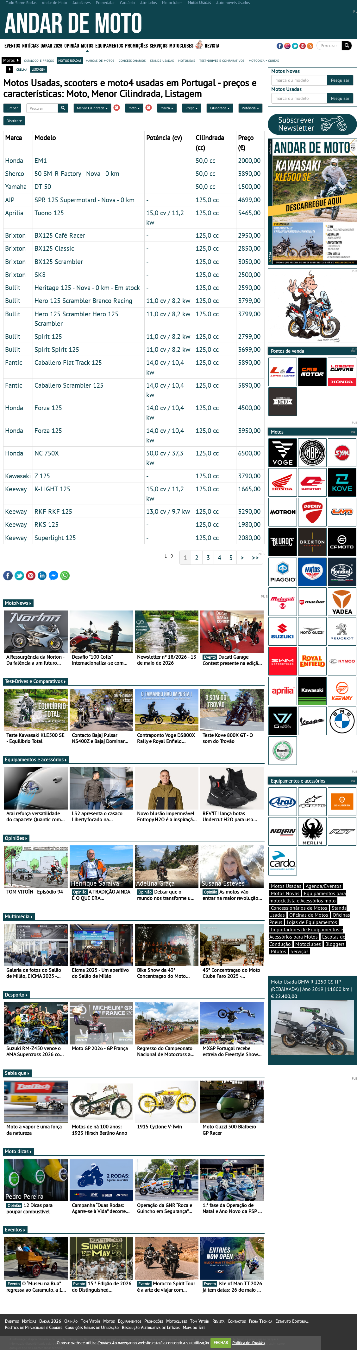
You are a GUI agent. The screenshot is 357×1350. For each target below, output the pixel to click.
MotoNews (18, 603)
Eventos (12, 45)
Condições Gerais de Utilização (92, 1327)
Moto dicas (18, 1151)
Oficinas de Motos (308, 915)
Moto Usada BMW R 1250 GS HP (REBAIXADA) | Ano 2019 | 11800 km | (312, 1017)
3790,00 (249, 475)
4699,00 (249, 199)
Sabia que (17, 1073)
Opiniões (16, 838)
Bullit (12, 287)
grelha (21, 69)
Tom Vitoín (90, 1321)
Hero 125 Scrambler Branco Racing (83, 300)
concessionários (132, 60)
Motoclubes (181, 45)
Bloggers (335, 944)
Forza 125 (48, 407)
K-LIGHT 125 (52, 488)
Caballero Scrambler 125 (68, 385)
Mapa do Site (194, 1327)
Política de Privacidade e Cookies (33, 1327)
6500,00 (249, 453)
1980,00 (249, 524)
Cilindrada (220, 108)
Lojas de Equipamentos (312, 922)
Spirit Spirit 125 (56, 349)
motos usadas (69, 60)
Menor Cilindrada (92, 108)
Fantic (13, 362)
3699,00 (249, 349)
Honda (14, 160)
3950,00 (249, 430)
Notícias (30, 45)
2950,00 (249, 235)
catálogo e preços (39, 60)
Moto (134, 108)
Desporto (16, 995)
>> (255, 557)
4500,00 (249, 407)
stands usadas (162, 60)
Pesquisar (340, 80)
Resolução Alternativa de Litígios (150, 1327)
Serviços (158, 45)
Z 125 (42, 475)
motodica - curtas (264, 60)
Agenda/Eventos (323, 886)
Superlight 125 (55, 537)
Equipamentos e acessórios (36, 759)
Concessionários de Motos (299, 908)
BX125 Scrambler (58, 261)
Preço (191, 108)
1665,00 (249, 488)
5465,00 (249, 212)
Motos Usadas (286, 886)
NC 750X (46, 453)
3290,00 (249, 511)
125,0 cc (207, 199)
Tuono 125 (49, 212)
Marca (166, 108)
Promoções (136, 45)
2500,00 (249, 274)
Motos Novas (285, 893)
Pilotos (278, 951)
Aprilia (14, 212)
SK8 (40, 274)
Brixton (15, 235)
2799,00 (249, 336)
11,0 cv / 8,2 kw (168, 300)
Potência (250, 108)
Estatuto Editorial (291, 1321)
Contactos (237, 1321)
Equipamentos (109, 45)
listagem (38, 69)
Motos (87, 45)
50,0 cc (205, 160)
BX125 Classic (54, 248)
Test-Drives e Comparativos (35, 681)
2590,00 (249, 287)
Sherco (14, 173)
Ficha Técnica (260, 1321)
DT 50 (42, 186)
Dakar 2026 (51, 45)
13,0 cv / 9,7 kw (168, 511)
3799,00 (249, 300)
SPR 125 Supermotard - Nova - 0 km (84, 199)
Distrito (14, 120)
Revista (212, 45)
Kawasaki (18, 475)
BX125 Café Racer (59, 235)
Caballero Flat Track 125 (68, 362)
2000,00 (249, 160)
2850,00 (249, 248)
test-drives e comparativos (221, 60)
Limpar (12, 108)
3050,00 (249, 261)
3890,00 (249, 173)
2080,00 (249, 537)
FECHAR (221, 1342)
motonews (186, 60)
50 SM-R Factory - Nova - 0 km (76, 173)
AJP (10, 199)
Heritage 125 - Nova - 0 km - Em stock (87, 287)
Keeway (16, 488)
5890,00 (249, 362)
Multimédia (19, 916)
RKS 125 (46, 524)
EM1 (40, 160)
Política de (248, 1342)
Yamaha (16, 186)
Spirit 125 (48, 336)
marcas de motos (100, 60)
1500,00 (249, 186)
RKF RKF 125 (53, 511)
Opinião (71, 45)
